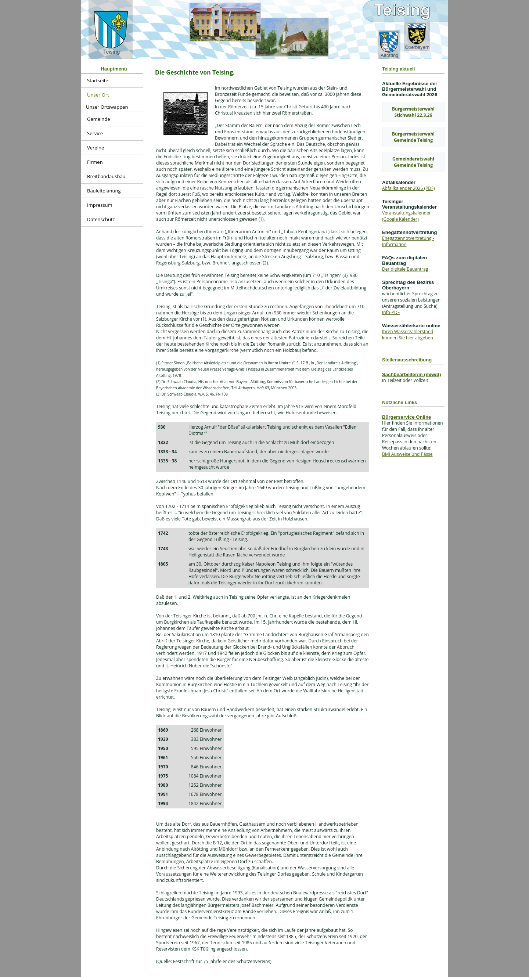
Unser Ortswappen (107, 107)
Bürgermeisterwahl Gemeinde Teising (413, 137)
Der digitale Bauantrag (405, 269)
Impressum (99, 205)
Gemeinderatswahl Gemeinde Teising (413, 162)
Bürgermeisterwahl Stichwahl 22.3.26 (413, 112)
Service (95, 133)
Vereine (95, 147)
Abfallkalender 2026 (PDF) (408, 188)
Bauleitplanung (104, 190)
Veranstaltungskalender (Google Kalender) (406, 216)
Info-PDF (391, 312)
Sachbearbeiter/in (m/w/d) (411, 374)
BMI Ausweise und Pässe (407, 454)
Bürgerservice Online (406, 417)
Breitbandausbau (106, 176)
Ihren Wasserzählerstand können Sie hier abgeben (407, 334)
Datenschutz (101, 219)
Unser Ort (98, 94)
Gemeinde (98, 119)
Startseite (97, 80)
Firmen (95, 162)
